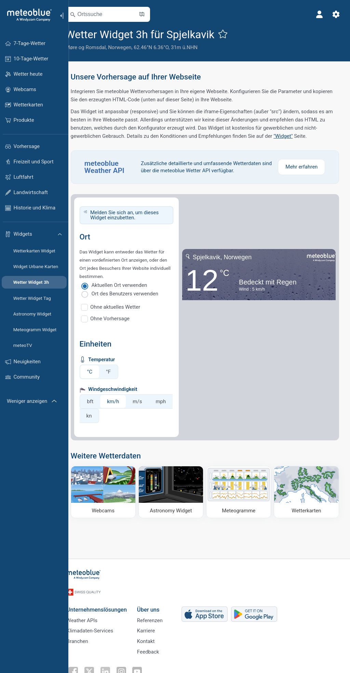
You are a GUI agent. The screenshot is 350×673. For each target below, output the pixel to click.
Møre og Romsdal (95, 47)
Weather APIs (90, 617)
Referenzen (158, 617)
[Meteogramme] (242, 491)
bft (100, 401)
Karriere (154, 628)
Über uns (157, 605)
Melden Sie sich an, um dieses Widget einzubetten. (134, 215)
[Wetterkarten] (307, 491)
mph (101, 416)
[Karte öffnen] (151, 14)
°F (118, 372)
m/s (147, 401)
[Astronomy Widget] (177, 491)
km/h (123, 401)
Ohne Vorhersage (119, 319)
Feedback (157, 650)
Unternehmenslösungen (105, 605)
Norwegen (129, 47)
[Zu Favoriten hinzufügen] (233, 34)
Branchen (86, 639)
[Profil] (318, 14)
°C (99, 372)
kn (122, 416)
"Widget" (292, 136)
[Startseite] (27, 15)
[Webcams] (112, 491)
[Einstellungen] (335, 14)
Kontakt (154, 639)
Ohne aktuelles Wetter (125, 307)
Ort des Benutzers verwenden (134, 294)
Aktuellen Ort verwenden (129, 285)
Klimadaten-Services (98, 628)
